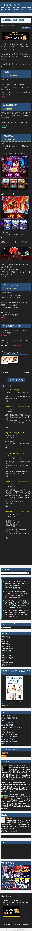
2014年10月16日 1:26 (22, 481)
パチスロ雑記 (5, 644)
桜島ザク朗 (9, 406)
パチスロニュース (7, 655)
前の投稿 (26, 372)
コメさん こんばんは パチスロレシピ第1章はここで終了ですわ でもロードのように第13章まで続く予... (17, 584)
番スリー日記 (5, 653)
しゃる (7, 390)
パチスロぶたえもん (7, 739)
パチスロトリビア (7, 658)
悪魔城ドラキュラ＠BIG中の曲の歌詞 (13, 782)
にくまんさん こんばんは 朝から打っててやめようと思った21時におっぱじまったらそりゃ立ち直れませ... (16, 593)
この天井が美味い (7, 662)
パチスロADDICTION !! (9, 718)
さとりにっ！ (5, 729)
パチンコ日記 (5, 639)
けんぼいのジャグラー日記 (10, 736)
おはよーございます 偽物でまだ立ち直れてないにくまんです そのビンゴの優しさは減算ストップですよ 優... (16, 612)
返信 (6, 401)
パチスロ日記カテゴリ (16, 380)
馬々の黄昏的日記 (7, 725)
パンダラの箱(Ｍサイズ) (9, 734)
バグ (2, 660)
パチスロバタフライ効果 (16, 795)
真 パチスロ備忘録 (7, 722)
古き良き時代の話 (7, 648)
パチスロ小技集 (6, 651)
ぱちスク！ (5, 743)
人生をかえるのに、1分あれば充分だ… (14, 727)
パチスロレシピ (10, 5)
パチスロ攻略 (5, 646)
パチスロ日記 (26, 27)
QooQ (18, 930)
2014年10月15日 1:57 (17, 390)
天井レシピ (5, 641)
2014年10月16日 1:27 (22, 511)
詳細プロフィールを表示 (9, 831)
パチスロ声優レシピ (7, 715)
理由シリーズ (5, 665)
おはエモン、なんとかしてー (17, 765)
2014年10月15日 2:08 (22, 406)
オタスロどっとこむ (7, 732)
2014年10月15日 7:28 (17, 433)
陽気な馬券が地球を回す (9, 741)
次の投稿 (5, 372)
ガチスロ (4, 720)
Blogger (25, 924)
